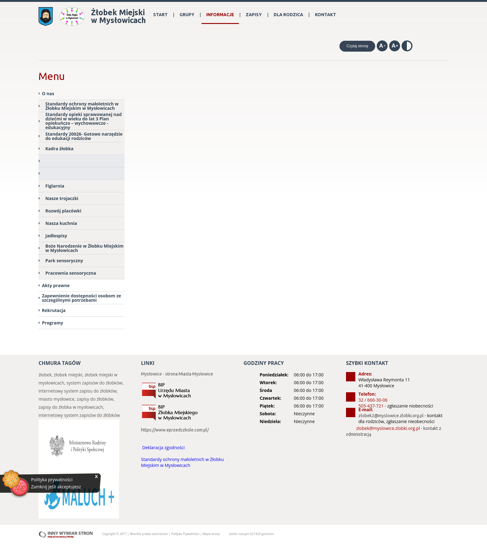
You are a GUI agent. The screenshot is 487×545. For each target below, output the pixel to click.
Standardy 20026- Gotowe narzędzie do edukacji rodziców (84, 136)
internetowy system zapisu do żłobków (78, 391)
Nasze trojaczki (61, 198)
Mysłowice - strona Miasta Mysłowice (177, 373)
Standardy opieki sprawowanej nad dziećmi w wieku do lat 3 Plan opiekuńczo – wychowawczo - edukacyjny (83, 121)
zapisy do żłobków (95, 399)
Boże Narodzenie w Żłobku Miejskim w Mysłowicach (84, 248)
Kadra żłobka (59, 148)
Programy (52, 323)
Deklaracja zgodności (163, 447)
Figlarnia (54, 186)
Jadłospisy (56, 236)
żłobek (45, 375)
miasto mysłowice (57, 399)
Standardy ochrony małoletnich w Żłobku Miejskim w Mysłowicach (82, 106)
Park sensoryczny (64, 260)
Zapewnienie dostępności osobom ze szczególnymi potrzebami (81, 298)
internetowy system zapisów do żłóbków (79, 415)
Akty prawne (56, 285)
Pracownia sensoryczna (70, 273)
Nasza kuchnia (61, 223)
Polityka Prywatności (185, 534)
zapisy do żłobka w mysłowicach (71, 407)
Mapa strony (211, 534)
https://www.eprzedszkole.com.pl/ (175, 429)
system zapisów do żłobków (94, 383)
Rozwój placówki (63, 211)
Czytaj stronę (357, 46)
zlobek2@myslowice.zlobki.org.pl (391, 415)
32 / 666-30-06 (372, 400)
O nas (48, 93)
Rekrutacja (54, 310)
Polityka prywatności (52, 479)
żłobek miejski (68, 375)
